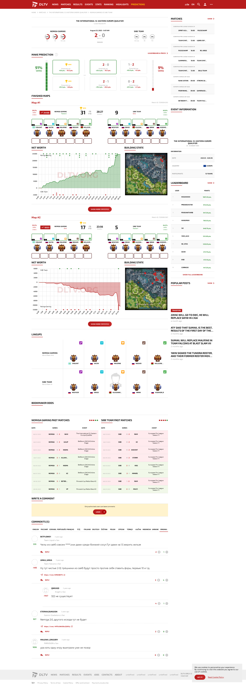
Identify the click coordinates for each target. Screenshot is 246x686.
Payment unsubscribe (100, 683)
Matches (66, 4)
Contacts (107, 674)
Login (98, 512)
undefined (130, 674)
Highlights (122, 4)
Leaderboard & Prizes (157, 53)
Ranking (108, 4)
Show (210, 19)
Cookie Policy (68, 683)
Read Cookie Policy (216, 677)
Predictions (138, 4)
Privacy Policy (42, 683)
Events (89, 4)
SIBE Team (139, 31)
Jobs (96, 674)
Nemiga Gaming (58, 31)
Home (34, 12)
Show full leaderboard (193, 275)
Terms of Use (56, 683)
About (118, 674)
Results (77, 4)
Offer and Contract (82, 683)
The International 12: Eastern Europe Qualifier (100, 21)
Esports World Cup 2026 (181, 76)
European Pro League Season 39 (184, 26)
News (55, 4)
